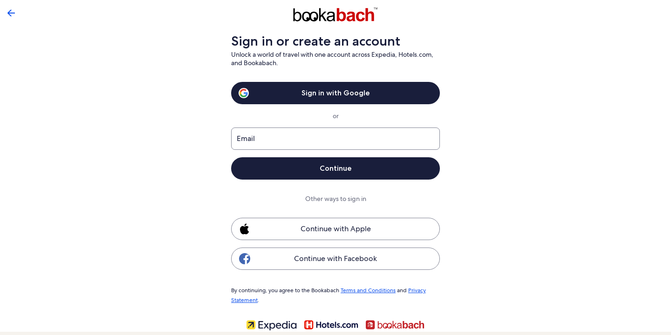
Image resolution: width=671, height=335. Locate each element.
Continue (335, 168)
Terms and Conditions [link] (365, 290)
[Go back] (11, 13)
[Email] (335, 138)
